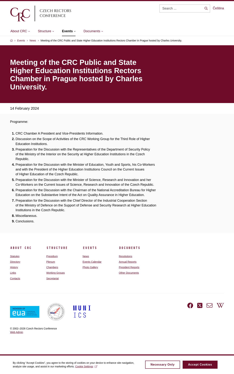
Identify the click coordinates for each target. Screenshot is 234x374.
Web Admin (16, 332)
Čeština (218, 8)
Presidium (52, 256)
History (14, 267)
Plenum (50, 261)
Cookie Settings (86, 367)
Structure (57, 248)
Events (90, 248)
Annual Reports (128, 261)
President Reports (129, 267)
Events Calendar (92, 261)
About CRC (20, 248)
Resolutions (125, 256)
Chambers (52, 267)
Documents (129, 248)
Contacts (15, 278)
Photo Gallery (90, 267)
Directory (15, 261)
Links (13, 272)
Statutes (14, 256)
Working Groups (55, 272)
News (86, 256)
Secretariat (52, 278)
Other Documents (129, 272)
